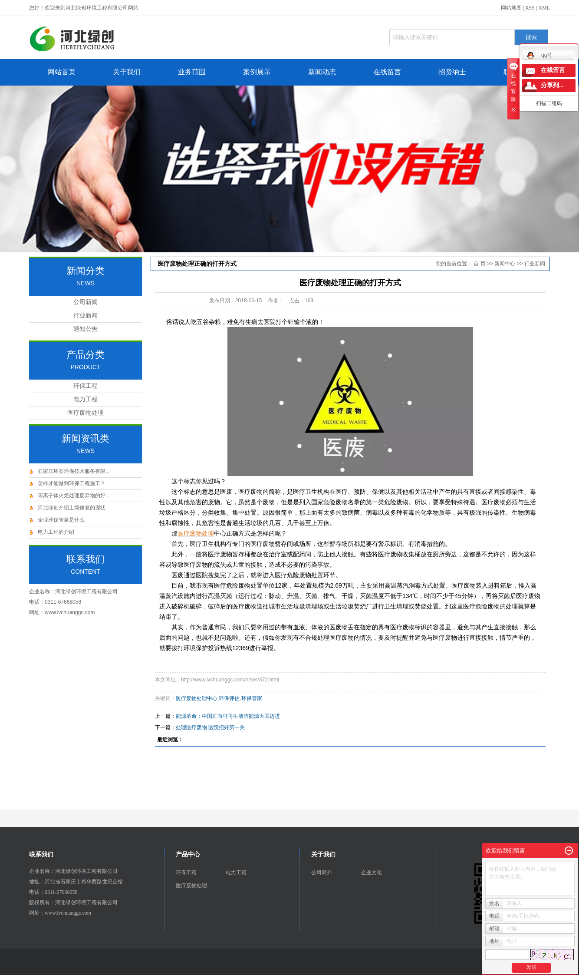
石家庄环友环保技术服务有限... (74, 471)
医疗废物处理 (85, 413)
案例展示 (257, 72)
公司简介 (321, 872)
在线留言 (387, 72)
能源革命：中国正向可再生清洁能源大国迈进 (228, 716)
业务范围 (192, 72)
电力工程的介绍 (56, 532)
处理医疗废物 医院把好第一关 (210, 727)
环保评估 (229, 698)
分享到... (552, 85)
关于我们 (127, 72)
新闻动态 (322, 72)
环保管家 (251, 698)
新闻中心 (504, 264)
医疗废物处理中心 (196, 698)
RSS (530, 8)
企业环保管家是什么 (61, 520)
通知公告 (85, 329)
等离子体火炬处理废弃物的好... (74, 495)
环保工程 (85, 386)
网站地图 (511, 8)
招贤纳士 (452, 72)
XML (544, 8)
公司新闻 (85, 302)
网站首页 (62, 72)
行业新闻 (85, 315)
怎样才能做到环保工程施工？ (71, 483)
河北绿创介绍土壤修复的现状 (71, 508)
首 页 (479, 264)
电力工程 (85, 399)
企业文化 (371, 872)
